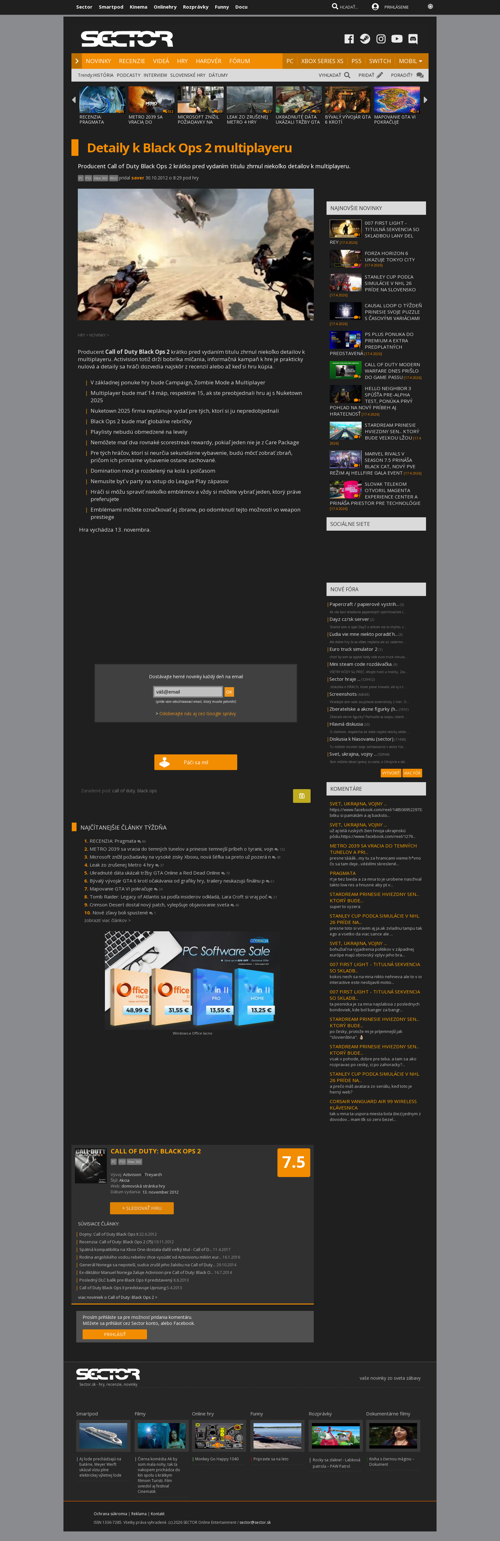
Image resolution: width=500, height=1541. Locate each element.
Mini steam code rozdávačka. (361, 664)
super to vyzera (345, 906)
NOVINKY (98, 61)
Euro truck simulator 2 (353, 649)
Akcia (124, 1180)
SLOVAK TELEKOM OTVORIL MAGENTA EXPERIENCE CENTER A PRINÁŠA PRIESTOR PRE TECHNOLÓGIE (375, 493)
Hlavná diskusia (346, 724)
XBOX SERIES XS (322, 61)
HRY (182, 61)
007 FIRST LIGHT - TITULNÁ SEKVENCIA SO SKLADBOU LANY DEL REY (374, 232)
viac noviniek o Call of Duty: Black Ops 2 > (118, 1297)
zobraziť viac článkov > (107, 920)
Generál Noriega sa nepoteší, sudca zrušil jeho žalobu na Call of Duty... (147, 1265)
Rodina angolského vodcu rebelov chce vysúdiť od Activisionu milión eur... (150, 1257)
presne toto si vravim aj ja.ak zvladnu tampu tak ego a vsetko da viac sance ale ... (376, 931)
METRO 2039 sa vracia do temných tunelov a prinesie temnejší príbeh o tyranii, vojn (187, 849)
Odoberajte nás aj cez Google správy (197, 713)
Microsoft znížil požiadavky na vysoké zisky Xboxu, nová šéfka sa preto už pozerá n (185, 857)
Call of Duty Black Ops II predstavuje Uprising (122, 1287)
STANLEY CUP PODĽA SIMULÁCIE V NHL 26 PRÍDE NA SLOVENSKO (390, 283)
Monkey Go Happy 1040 (217, 1459)
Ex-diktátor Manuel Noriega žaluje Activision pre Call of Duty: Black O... (146, 1272)
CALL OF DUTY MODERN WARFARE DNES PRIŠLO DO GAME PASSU (392, 370)
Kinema (138, 7)
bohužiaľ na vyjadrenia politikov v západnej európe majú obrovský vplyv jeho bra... (372, 952)
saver (137, 178)
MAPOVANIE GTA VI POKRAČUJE (394, 119)
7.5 (293, 1162)
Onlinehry (165, 7)
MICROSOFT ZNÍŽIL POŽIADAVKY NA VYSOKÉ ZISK (198, 122)
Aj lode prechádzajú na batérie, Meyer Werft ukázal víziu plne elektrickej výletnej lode (100, 1467)
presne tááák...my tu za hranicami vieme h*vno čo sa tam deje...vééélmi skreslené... (375, 861)
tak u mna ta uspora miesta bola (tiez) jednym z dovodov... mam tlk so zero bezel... (375, 1116)
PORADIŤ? (401, 75)
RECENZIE (132, 61)
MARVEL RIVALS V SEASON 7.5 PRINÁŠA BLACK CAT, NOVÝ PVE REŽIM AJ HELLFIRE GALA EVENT (372, 463)
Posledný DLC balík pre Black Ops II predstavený (126, 1280)
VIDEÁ (161, 61)
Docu (241, 7)
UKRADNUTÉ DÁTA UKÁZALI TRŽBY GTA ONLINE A (298, 122)
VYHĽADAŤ (330, 75)
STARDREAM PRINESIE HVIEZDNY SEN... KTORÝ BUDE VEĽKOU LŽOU (392, 431)
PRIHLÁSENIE (397, 7)
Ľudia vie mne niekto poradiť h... (363, 634)
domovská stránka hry (143, 1186)
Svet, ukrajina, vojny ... (353, 754)
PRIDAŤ (366, 75)
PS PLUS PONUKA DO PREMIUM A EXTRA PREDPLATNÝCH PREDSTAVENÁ (372, 343)
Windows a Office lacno (192, 1033)
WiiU (113, 178)
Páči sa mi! (196, 762)
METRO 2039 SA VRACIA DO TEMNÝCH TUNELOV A (150, 124)
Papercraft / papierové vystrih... (364, 604)
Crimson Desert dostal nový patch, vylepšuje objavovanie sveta (164, 904)
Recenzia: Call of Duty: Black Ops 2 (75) (116, 1242)
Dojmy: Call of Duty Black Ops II (108, 1234)
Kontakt (158, 1513)
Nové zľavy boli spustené (124, 912)
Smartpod (111, 7)
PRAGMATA (343, 873)
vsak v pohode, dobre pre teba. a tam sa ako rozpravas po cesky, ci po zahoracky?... (373, 1061)
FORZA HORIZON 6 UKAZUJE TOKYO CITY (390, 256)
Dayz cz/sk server (349, 619)
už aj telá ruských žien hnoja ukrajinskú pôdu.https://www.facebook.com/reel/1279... (372, 833)
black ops (147, 791)
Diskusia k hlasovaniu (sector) (361, 739)
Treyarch (153, 1174)
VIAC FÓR (412, 773)
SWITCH (380, 61)
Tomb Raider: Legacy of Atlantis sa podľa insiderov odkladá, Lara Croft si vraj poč (183, 896)
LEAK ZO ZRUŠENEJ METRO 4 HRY (247, 119)
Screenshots (343, 694)
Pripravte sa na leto (271, 1459)
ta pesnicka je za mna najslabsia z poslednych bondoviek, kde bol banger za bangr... (375, 1007)
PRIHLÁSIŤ (115, 1334)
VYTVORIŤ (391, 773)
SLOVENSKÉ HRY (187, 75)
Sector (84, 7)
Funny (222, 7)
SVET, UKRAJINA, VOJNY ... (358, 803)
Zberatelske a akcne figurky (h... (363, 709)
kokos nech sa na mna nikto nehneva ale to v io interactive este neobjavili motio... (376, 979)
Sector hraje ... (344, 679)
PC (289, 61)
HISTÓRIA (103, 75)
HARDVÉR (208, 61)
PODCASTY (128, 75)
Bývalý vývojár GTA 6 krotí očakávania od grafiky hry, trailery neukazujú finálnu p (182, 880)
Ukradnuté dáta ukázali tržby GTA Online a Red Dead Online (160, 872)
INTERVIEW (155, 75)
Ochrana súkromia (110, 1513)
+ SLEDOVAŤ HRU (142, 1208)
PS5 (356, 61)
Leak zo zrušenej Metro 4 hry (127, 864)
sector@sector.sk (255, 1522)
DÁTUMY (218, 75)
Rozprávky (196, 7)
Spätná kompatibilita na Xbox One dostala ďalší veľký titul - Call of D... (145, 1249)
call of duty (123, 791)
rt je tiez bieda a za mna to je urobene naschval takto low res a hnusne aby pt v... (376, 882)
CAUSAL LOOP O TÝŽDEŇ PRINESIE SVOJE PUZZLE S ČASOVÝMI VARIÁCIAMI (393, 311)
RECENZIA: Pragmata (118, 841)
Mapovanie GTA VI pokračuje (126, 888)
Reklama (139, 1513)
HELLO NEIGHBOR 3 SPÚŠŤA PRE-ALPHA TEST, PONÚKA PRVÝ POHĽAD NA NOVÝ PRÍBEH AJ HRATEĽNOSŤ (371, 401)
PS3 (88, 178)
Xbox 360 (100, 178)
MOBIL (408, 61)
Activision (132, 1174)
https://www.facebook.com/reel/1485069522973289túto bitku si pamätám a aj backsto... (383, 812)
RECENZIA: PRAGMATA (91, 119)
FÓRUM (239, 61)
